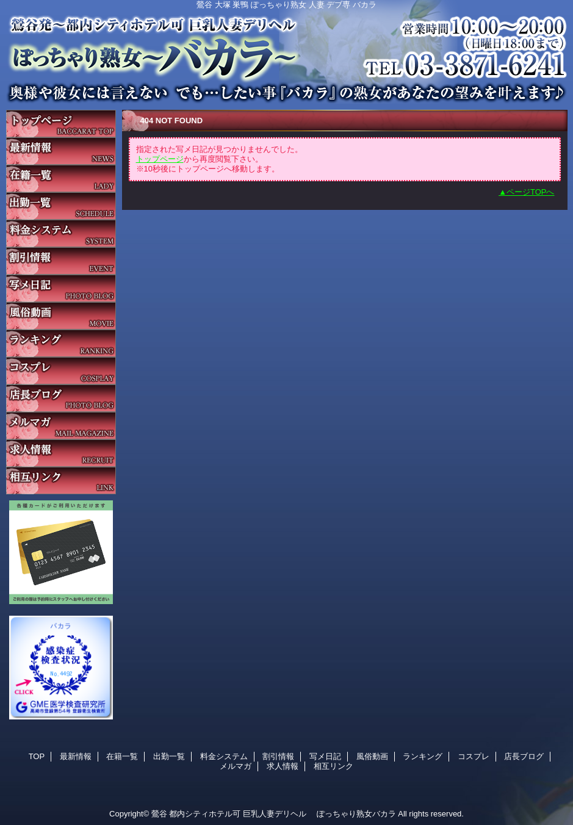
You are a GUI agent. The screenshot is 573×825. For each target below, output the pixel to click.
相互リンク (61, 480)
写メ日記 (61, 288)
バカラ (287, 52)
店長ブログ (61, 398)
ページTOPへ (530, 191)
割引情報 (61, 261)
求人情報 (61, 453)
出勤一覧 (61, 206)
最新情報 (61, 151)
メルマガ (61, 425)
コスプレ (61, 370)
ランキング (61, 343)
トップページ (160, 159)
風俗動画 (61, 316)
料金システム (61, 233)
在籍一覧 (61, 178)
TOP (61, 123)
